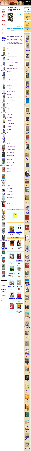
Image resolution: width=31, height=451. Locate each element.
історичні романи (3, 9)
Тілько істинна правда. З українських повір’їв (3, 240)
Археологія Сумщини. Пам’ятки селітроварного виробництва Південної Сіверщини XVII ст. (3, 180)
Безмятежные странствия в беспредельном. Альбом (27, 400)
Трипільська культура (4, 285)
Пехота (27, 363)
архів (2, 33)
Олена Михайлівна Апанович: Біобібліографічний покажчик (27, 390)
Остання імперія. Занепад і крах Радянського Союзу (3, 194)
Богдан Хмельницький (19, 298)
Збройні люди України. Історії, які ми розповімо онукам (3, 55)
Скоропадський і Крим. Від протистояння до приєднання (3, 65)
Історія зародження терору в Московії (27, 260)
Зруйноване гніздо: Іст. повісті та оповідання (27, 251)
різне (2, 32)
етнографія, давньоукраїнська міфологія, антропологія (4, 20)
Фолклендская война (27, 309)
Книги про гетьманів (4, 292)
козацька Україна (3, 12)
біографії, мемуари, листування (3, 24)
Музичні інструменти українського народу (19, 247)
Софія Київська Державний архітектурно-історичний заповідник (27, 337)
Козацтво (3, 286)
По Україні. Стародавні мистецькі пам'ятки (27, 301)
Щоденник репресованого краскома (27, 439)
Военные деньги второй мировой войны (4, 138)
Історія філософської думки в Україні (27, 150)
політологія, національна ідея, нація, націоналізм (4, 14)
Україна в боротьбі (27, 192)
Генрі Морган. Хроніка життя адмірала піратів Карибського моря (3, 112)
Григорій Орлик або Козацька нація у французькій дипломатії (19, 273)
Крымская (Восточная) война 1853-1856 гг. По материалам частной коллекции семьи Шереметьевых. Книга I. (27, 68)
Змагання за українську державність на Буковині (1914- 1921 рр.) (4, 107)
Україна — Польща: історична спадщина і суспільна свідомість (27, 448)
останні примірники (3, 8)
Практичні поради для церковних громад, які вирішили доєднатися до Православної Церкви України (3, 123)
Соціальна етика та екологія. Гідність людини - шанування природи (27, 231)
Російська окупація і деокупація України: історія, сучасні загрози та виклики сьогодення (27, 211)
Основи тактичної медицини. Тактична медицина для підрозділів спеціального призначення (3, 129)
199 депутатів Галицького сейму (27, 184)
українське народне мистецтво (3, 29)
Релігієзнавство (3, 31)
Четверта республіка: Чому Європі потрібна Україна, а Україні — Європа (19, 233)
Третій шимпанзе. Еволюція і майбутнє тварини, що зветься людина (3, 255)
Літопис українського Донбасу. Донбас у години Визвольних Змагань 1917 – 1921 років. (3, 277)
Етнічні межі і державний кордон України (4, 75)
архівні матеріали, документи (3, 16)
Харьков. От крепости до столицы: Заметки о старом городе (27, 318)
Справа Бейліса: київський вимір (27, 95)
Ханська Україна (3, 227)
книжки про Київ (3, 11)
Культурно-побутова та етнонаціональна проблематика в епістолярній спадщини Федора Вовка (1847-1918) (4, 118)
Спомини (27, 409)
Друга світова (27, 268)
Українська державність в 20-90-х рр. (27, 104)
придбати (11, 28)
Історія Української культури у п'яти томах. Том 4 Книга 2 (27, 355)
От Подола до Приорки (4, 142)
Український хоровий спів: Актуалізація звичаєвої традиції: (27, 372)
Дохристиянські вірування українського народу (19, 286)
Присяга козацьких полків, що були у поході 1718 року (3, 165)
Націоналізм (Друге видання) (3, 133)
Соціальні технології (27, 284)
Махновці (4, 98)
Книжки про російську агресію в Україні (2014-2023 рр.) (4, 291)
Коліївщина (4, 214)
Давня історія (3, 36)
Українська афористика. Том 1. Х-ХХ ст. (27, 123)
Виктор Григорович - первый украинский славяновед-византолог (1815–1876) (27, 221)
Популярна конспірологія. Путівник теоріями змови (4, 158)
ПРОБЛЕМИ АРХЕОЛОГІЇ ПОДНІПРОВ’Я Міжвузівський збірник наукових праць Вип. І (3, 94)
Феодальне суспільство (27, 87)
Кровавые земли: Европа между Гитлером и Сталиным (11, 298)
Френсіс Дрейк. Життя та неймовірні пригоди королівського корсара (3, 201)
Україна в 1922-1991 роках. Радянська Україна (4, 41)
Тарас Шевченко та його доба (27, 292)
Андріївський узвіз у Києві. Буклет (27, 176)
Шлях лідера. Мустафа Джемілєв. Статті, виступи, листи (27, 327)
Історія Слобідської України (27, 78)
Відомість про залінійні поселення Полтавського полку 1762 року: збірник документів (4, 172)
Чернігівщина (27, 417)
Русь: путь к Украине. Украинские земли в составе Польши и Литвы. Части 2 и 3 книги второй (19, 261)
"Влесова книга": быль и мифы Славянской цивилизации (11, 232)
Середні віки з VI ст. (3, 37)
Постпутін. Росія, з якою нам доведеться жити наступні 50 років (4, 248)
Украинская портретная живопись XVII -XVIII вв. (27, 381)
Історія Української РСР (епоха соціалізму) (27, 201)
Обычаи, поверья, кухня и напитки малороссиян (27, 113)
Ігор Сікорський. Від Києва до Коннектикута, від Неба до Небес (11, 286)
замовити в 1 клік (19, 28)
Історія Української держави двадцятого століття (3, 70)
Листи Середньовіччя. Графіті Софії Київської (3, 151)
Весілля (27, 346)
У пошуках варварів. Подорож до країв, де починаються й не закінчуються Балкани (3, 263)
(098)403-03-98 (12, 30)
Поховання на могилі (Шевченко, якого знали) (27, 141)
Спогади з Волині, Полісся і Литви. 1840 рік (4, 186)
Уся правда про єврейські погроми (4, 84)
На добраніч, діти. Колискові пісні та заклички (19, 310)
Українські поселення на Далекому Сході (4, 270)
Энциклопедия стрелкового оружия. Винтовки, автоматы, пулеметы (27, 241)
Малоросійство (3, 102)
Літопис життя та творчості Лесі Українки (27, 132)
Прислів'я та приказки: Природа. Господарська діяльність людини (27, 159)
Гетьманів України (10, 207)
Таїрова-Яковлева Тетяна (3, 296)
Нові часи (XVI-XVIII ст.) (4, 38)
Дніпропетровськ (27, 167)
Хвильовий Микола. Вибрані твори (27, 276)
